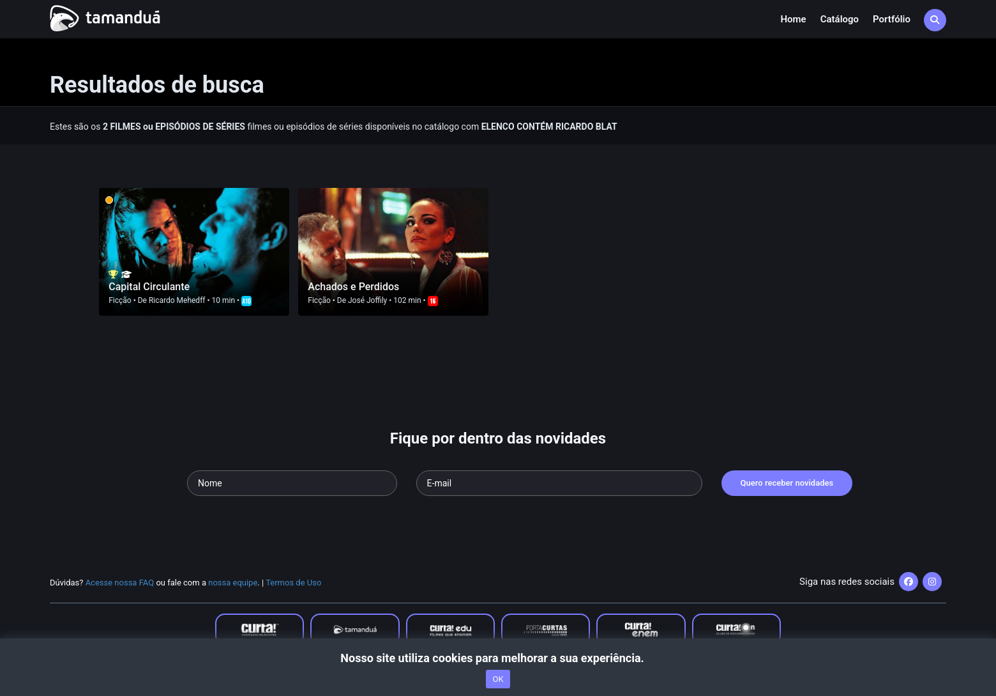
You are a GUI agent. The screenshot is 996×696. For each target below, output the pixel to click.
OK (497, 679)
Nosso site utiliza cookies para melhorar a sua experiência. (497, 658)
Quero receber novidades (787, 483)
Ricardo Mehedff (177, 300)
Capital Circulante (149, 287)
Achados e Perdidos (353, 287)
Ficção (120, 300)
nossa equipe (232, 582)
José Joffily (367, 300)
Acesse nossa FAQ (120, 582)
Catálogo (839, 19)
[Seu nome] (292, 483)
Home (793, 19)
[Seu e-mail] (559, 483)
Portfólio (891, 19)
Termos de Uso (293, 582)
